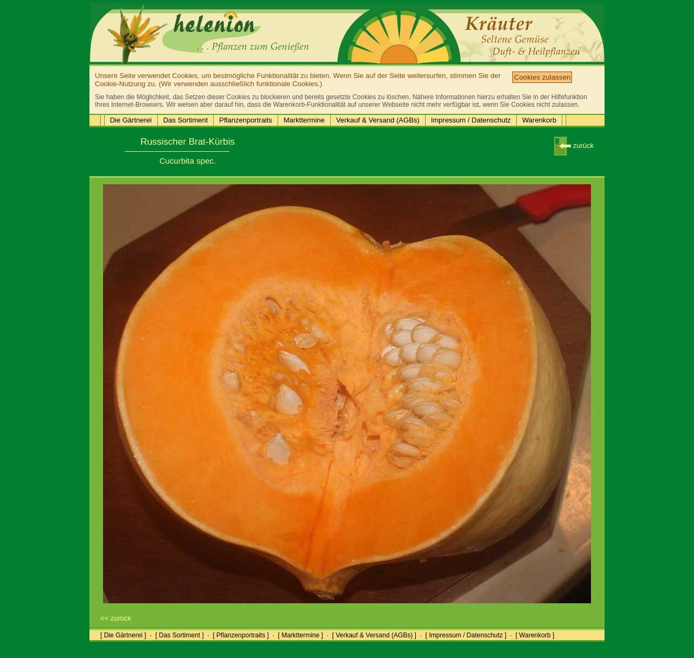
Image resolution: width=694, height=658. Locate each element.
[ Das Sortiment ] (179, 635)
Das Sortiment (185, 120)
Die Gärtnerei (131, 120)
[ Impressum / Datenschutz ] (466, 635)
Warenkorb (539, 120)
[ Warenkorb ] (535, 635)
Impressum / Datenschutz (471, 120)
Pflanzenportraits (245, 120)
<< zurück (115, 618)
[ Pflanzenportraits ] (240, 635)
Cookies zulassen (542, 77)
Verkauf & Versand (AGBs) (378, 120)
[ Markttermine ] (300, 635)
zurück (574, 145)
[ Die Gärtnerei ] (123, 635)
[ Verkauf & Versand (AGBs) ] (374, 635)
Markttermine (304, 120)
